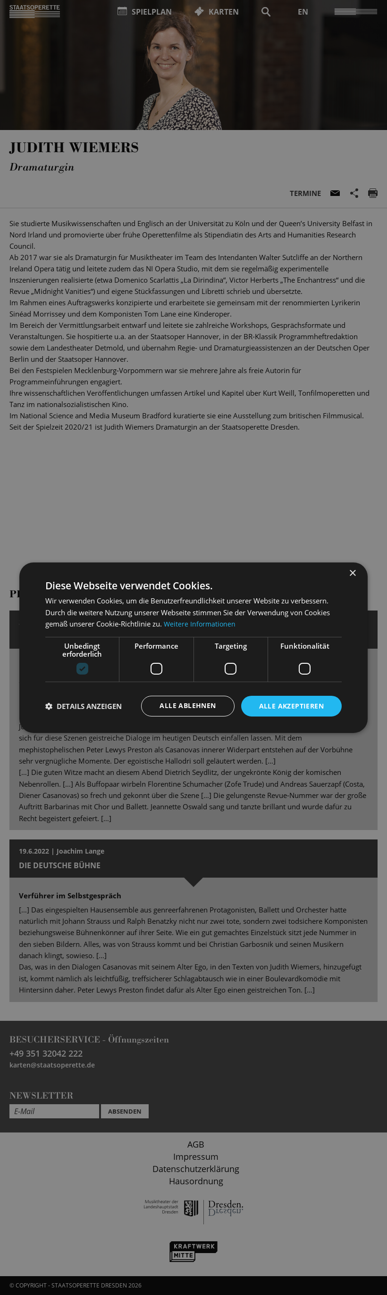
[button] (83, 706)
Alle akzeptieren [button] (291, 705)
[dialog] (193, 647)
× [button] (352, 573)
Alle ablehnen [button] (188, 705)
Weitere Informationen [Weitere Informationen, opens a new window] (200, 623)
